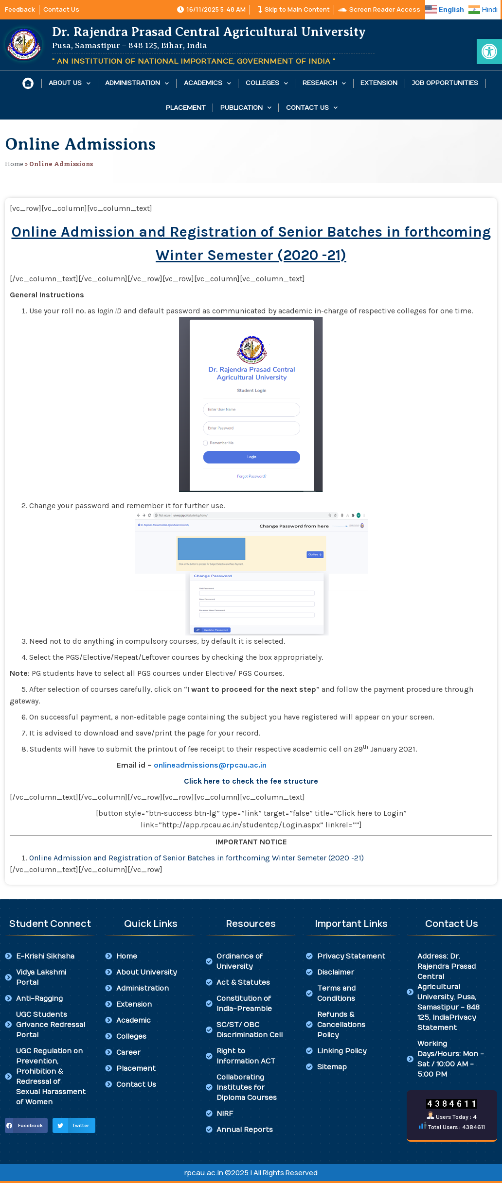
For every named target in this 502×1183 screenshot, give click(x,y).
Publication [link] (245, 108)
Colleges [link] (267, 83)
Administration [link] (137, 83)
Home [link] (14, 164)
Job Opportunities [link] (445, 83)
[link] (489, 51)
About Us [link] (69, 83)
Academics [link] (207, 83)
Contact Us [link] (312, 108)
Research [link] (324, 83)
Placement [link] (186, 108)
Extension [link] (378, 83)
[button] (26, 1125)
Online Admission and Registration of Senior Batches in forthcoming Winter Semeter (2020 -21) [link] (196, 857)
